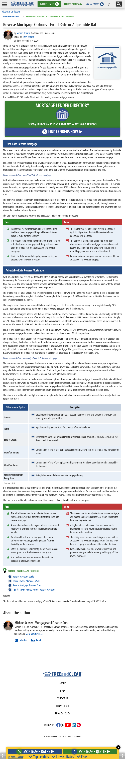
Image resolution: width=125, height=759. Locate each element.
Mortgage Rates (34, 751)
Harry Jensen (28, 36)
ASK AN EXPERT (92, 4)
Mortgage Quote (89, 751)
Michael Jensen (23, 33)
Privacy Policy (62, 713)
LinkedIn (23, 640)
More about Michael (34, 633)
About (62, 683)
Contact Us (62, 698)
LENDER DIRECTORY (73, 4)
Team (62, 691)
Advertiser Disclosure (11, 11)
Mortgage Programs (11, 16)
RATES (49, 4)
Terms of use (62, 706)
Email (38, 640)
